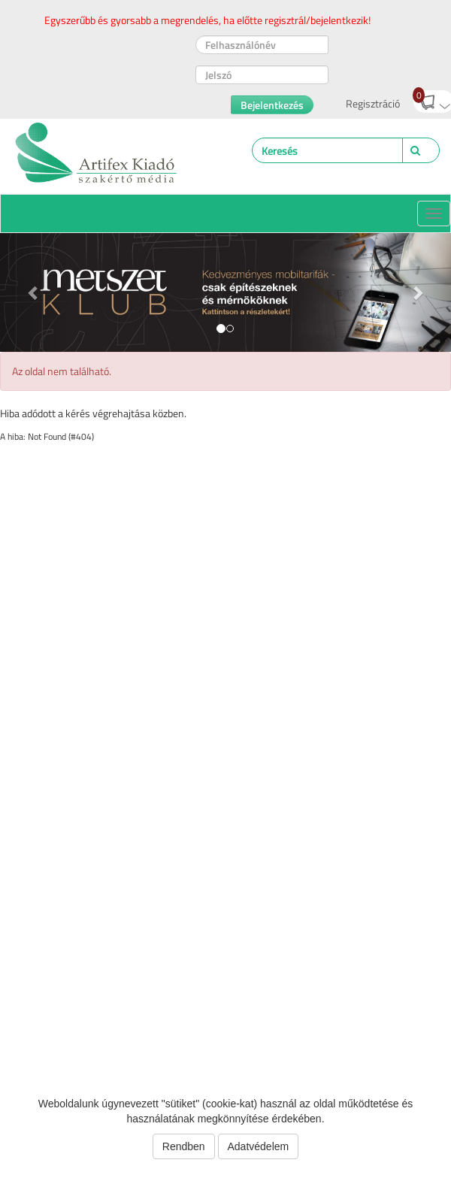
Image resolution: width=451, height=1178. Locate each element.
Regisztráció (373, 103)
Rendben (183, 1146)
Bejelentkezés (272, 105)
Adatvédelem (258, 1146)
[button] (34, 292)
